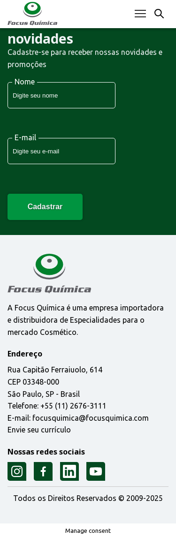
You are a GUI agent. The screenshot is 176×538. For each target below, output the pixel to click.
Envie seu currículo (39, 430)
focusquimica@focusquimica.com (90, 418)
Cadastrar (45, 207)
